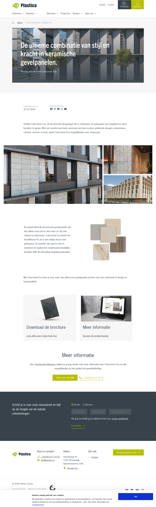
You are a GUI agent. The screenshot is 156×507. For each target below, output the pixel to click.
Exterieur (16, 13)
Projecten (65, 13)
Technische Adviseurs (45, 364)
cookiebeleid (38, 492)
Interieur (30, 13)
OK (135, 484)
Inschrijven (76, 425)
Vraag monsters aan (126, 452)
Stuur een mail (65, 377)
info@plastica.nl (45, 460)
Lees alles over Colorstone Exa (42, 335)
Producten (124, 5)
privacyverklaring (120, 418)
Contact (111, 4)
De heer (77, 404)
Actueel (102, 4)
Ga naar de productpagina (95, 335)
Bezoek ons (70, 468)
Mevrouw (89, 404)
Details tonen (131, 502)
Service (76, 13)
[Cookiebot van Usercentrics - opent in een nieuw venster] (15, 502)
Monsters (137, 4)
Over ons (89, 13)
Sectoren (51, 13)
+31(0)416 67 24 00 (91, 377)
